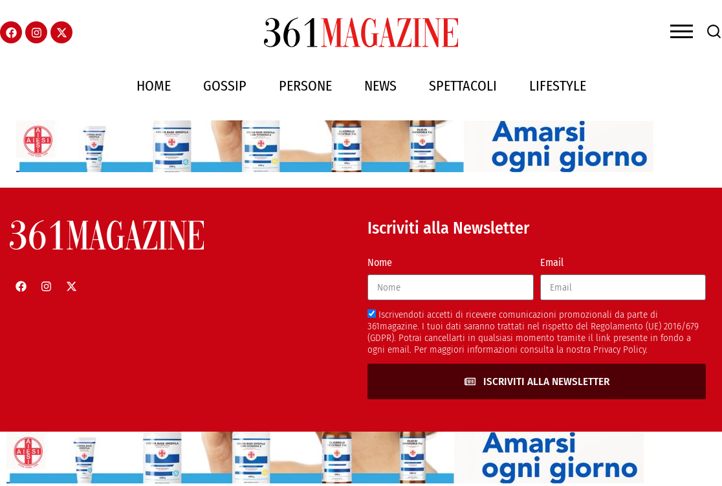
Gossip (224, 85)
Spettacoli (463, 85)
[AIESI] (339, 168)
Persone (305, 85)
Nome (379, 262)
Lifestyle (557, 85)
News (380, 85)
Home (154, 85)
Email (551, 262)
